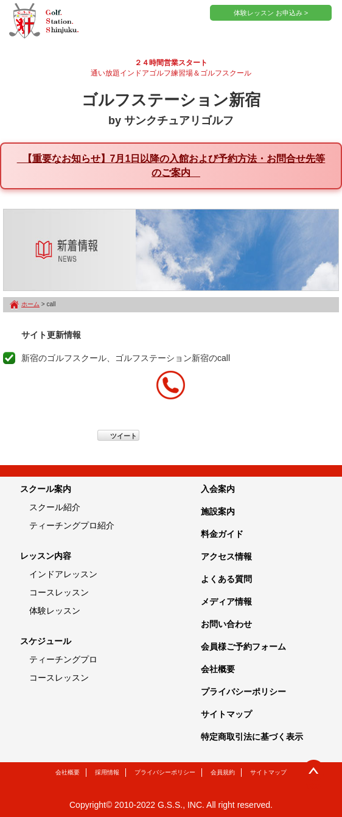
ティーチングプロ (63, 659)
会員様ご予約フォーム (243, 646)
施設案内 (218, 511)
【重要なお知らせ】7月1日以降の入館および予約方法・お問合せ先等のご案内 (171, 165)
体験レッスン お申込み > (271, 12)
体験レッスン (54, 610)
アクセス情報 (226, 556)
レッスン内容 (45, 556)
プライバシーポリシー (243, 691)
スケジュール (45, 641)
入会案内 (218, 489)
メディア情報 (226, 601)
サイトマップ (226, 714)
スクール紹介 (54, 507)
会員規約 (223, 772)
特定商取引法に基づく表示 (252, 737)
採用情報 (107, 772)
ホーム (30, 304)
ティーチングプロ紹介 (71, 525)
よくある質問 (226, 579)
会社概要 (218, 669)
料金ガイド (222, 534)
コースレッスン (59, 592)
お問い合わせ (226, 624)
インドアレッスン (63, 574)
